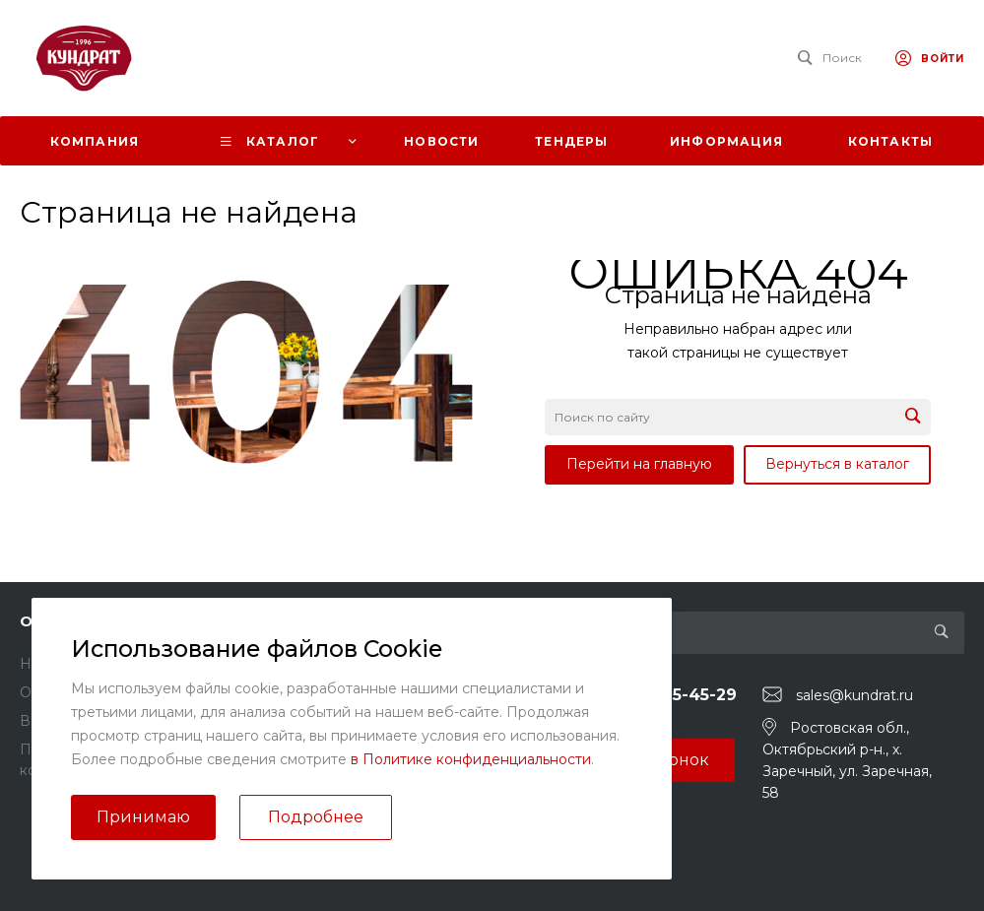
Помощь (300, 621)
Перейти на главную (639, 464)
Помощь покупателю (340, 664)
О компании (70, 621)
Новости (50, 664)
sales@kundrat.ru (854, 695)
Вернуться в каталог (837, 464)
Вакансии (54, 721)
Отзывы (46, 692)
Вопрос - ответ (319, 692)
